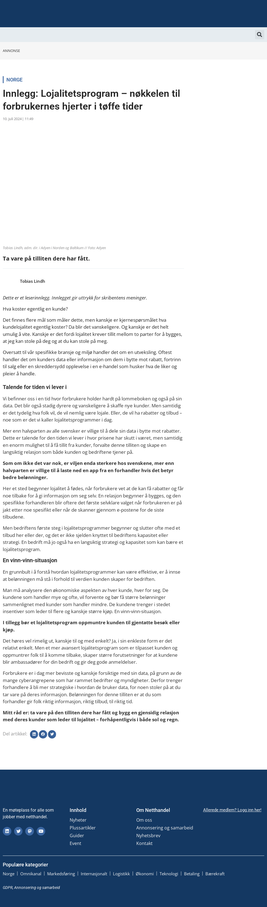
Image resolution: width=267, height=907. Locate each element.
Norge (14, 80)
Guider (77, 835)
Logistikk (121, 873)
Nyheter (78, 820)
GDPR (7, 887)
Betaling (192, 873)
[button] (259, 34)
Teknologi (169, 873)
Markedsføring (61, 873)
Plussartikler (83, 828)
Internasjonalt (94, 873)
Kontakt (144, 843)
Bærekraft (215, 873)
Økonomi (145, 873)
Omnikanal (30, 873)
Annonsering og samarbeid (164, 828)
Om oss (144, 820)
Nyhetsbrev (148, 835)
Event (75, 843)
